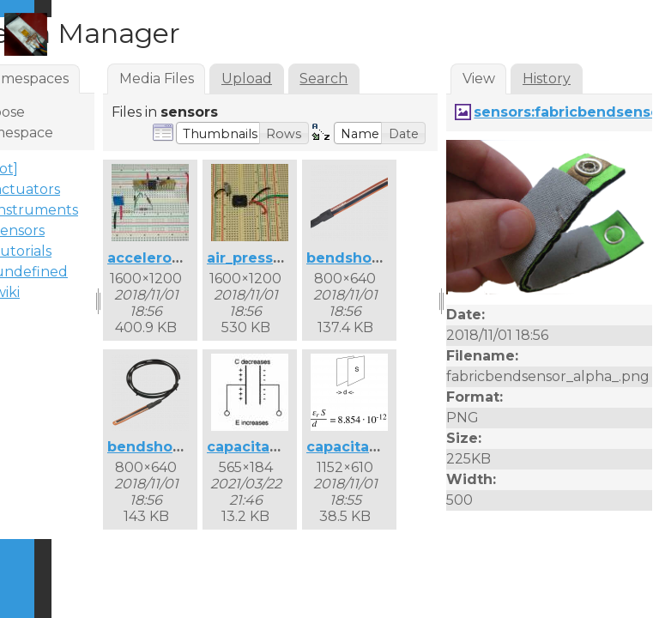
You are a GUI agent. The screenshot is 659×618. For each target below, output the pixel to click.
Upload (246, 78)
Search (323, 78)
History (547, 78)
